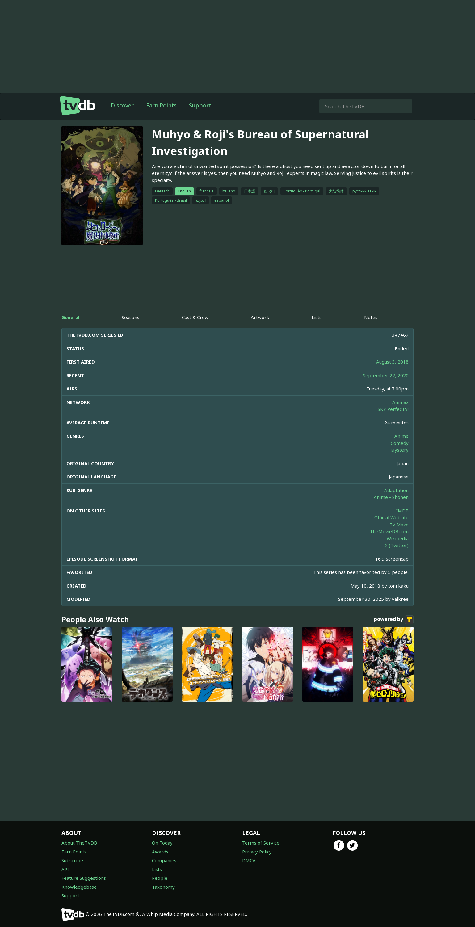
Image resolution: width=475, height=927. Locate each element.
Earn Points (161, 105)
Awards (160, 852)
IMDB (402, 511)
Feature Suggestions (83, 878)
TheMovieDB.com (389, 531)
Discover (122, 105)
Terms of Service (261, 843)
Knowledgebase (79, 887)
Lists (157, 869)
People (159, 878)
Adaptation (396, 490)
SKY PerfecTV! (393, 409)
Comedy (400, 443)
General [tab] (70, 317)
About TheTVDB (79, 843)
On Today (162, 843)
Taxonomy (163, 887)
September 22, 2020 (386, 375)
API (65, 869)
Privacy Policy (257, 852)
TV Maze (399, 524)
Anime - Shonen (391, 497)
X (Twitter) (397, 545)
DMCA (249, 860)
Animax (400, 402)
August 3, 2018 (392, 362)
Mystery (399, 450)
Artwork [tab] (260, 317)
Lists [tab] (317, 317)
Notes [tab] (370, 317)
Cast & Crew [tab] (195, 317)
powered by (394, 619)
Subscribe (72, 860)
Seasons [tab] (130, 317)
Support (200, 105)
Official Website (391, 517)
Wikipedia (398, 538)
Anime (401, 436)
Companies (164, 860)
